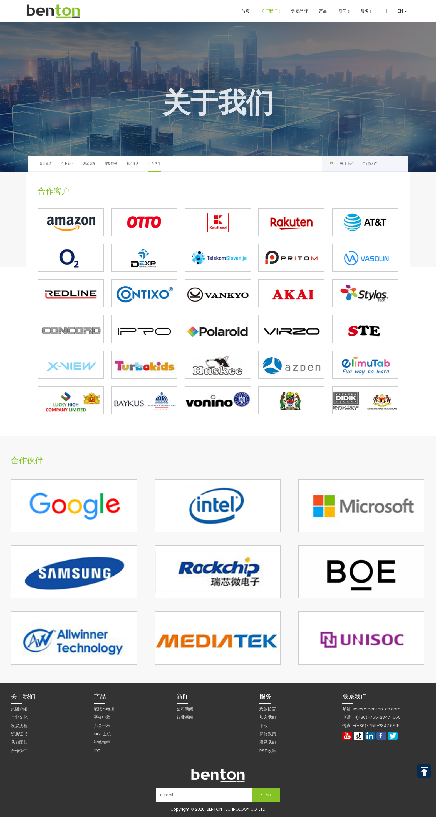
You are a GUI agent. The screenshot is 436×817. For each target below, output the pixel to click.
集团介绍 (45, 163)
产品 (323, 11)
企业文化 (67, 163)
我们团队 (133, 163)
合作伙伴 (154, 166)
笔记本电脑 (104, 709)
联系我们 (267, 742)
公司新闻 (185, 709)
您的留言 (267, 709)
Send (266, 795)
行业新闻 (185, 717)
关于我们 (270, 11)
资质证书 (111, 163)
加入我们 (267, 717)
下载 (263, 725)
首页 (245, 11)
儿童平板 (102, 725)
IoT (97, 751)
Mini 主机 (102, 734)
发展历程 (89, 163)
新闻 (343, 11)
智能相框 (102, 742)
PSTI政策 (267, 751)
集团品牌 (299, 11)
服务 (366, 11)
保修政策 (267, 734)
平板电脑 (102, 717)
